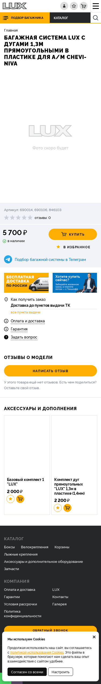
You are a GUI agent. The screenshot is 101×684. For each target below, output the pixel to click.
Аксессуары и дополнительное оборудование (43, 561)
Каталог (62, 17)
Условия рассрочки (20, 603)
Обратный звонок (50, 630)
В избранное (73, 247)
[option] (50, 135)
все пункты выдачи (25, 312)
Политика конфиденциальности (22, 613)
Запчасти (11, 568)
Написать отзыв (50, 370)
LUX (55, 589)
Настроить (61, 671)
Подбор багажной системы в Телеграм (50, 259)
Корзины (62, 546)
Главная (11, 29)
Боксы (9, 546)
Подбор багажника (27, 18)
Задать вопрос (24, 336)
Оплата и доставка (28, 320)
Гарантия (19, 328)
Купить (73, 234)
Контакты (60, 596)
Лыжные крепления (21, 554)
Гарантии (12, 596)
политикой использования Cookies (37, 652)
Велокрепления (34, 546)
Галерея (59, 603)
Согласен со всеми (27, 671)
